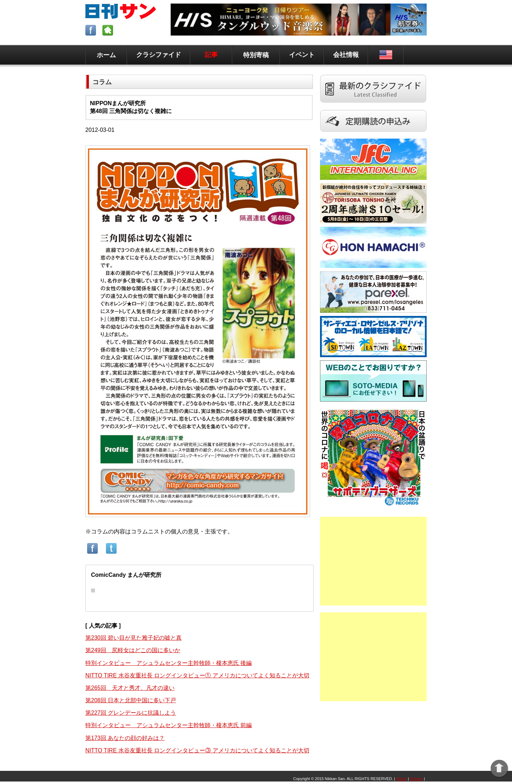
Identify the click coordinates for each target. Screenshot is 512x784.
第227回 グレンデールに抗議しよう (130, 713)
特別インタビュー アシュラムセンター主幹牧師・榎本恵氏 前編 (168, 725)
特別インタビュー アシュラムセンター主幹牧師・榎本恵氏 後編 (168, 663)
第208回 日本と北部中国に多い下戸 (130, 700)
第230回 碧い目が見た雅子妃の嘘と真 (133, 638)
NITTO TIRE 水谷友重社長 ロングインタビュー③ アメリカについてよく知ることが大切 (197, 750)
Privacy (416, 779)
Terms (401, 779)
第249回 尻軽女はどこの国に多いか (132, 650)
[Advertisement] (373, 561)
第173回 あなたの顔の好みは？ (125, 738)
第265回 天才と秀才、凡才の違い (130, 688)
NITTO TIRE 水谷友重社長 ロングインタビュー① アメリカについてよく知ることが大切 (197, 675)
